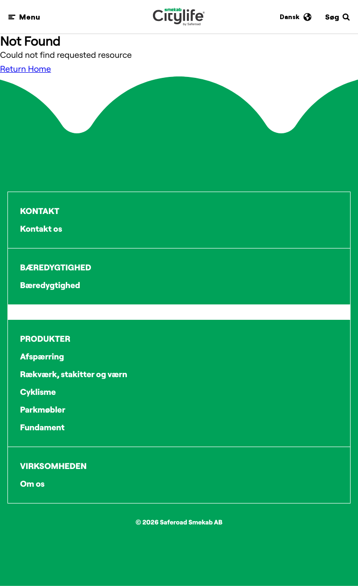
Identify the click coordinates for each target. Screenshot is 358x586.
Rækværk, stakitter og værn (73, 374)
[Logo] (179, 17)
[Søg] (337, 17)
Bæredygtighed (50, 285)
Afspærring (42, 356)
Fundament (42, 427)
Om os (32, 483)
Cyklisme (38, 391)
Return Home (25, 68)
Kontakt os (41, 228)
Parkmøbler (42, 409)
